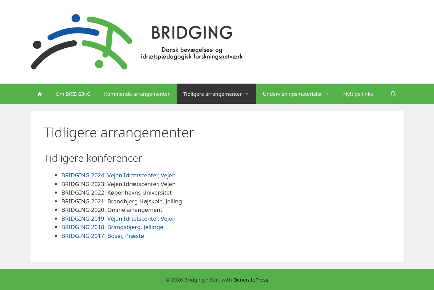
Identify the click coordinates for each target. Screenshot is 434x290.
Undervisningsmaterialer (299, 94)
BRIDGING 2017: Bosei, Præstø (102, 236)
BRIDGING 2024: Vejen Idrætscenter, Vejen (118, 175)
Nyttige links (358, 93)
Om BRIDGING (73, 93)
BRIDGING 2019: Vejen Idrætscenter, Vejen (118, 218)
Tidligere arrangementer (219, 94)
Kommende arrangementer (137, 93)
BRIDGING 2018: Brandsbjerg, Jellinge (112, 227)
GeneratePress (250, 279)
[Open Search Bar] (393, 94)
